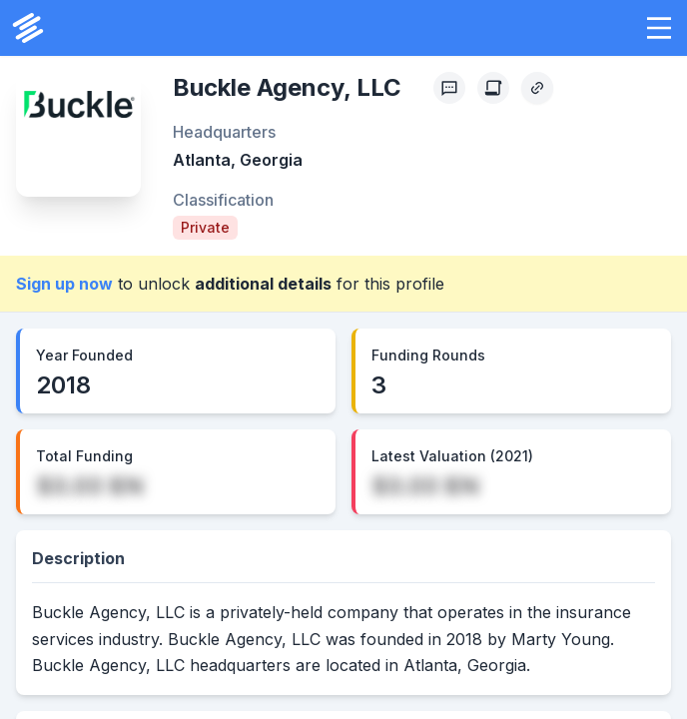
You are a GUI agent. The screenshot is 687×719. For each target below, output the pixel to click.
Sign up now (64, 284)
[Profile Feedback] (449, 88)
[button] (659, 28)
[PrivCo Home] (28, 28)
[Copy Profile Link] (537, 88)
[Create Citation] (493, 88)
